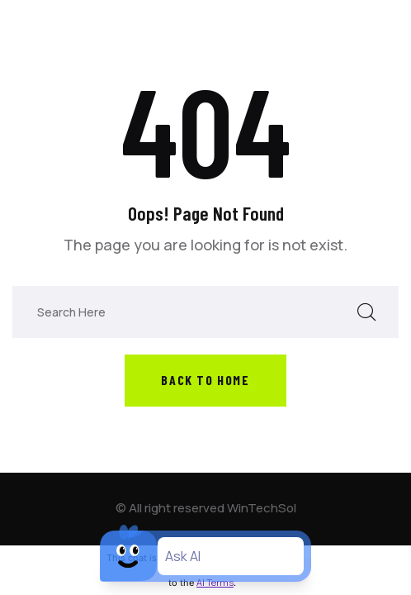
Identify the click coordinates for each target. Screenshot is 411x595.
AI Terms (215, 582)
